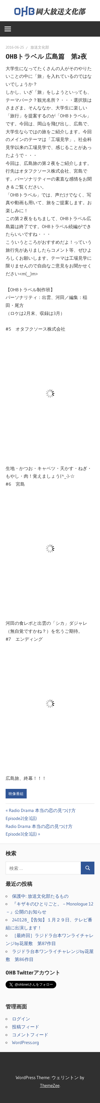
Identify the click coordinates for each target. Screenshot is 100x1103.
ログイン (21, 1018)
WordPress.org (25, 1042)
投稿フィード (25, 1026)
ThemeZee (49, 1085)
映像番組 (16, 793)
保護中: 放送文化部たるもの (40, 896)
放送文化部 (39, 47)
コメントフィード (30, 1034)
